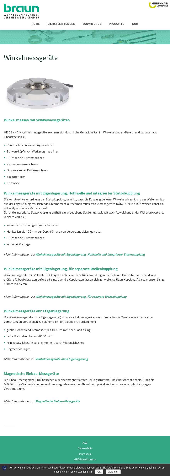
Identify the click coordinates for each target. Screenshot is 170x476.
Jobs (135, 23)
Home (35, 23)
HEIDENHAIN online (85, 459)
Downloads (92, 23)
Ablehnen (113, 471)
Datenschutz (85, 448)
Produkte (116, 23)
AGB (85, 443)
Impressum (85, 454)
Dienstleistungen (61, 23)
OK (99, 471)
